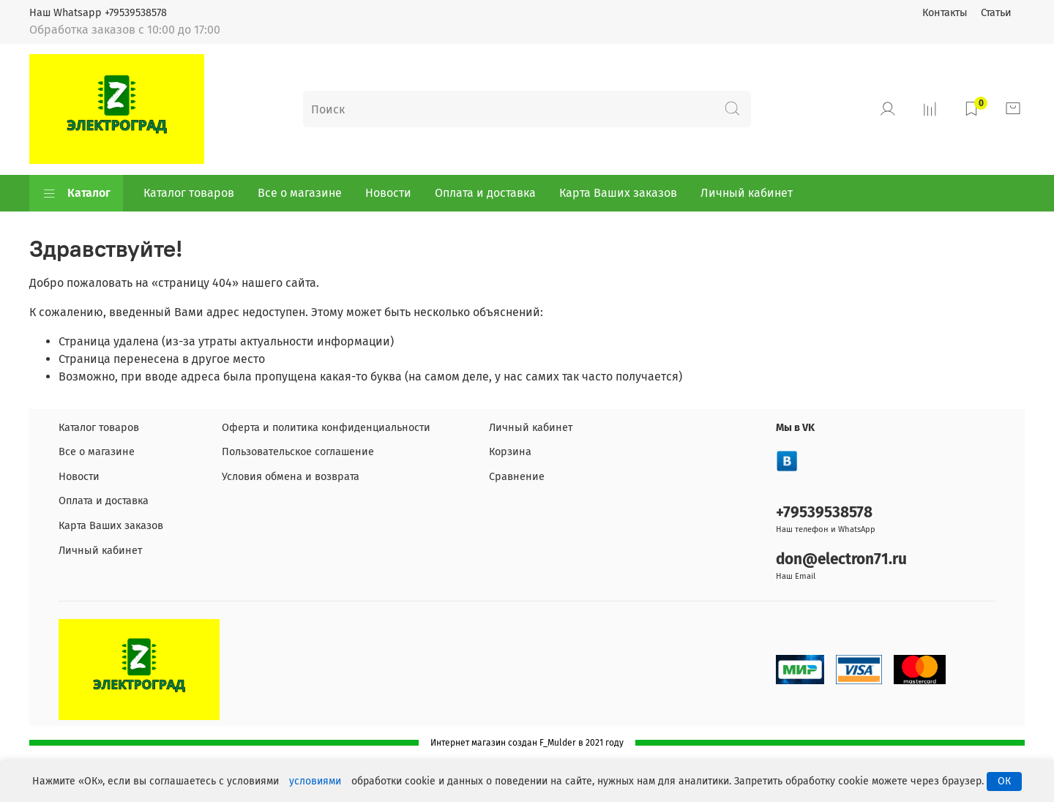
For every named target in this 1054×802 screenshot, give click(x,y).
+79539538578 (824, 512)
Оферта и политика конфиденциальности (326, 427)
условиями (315, 781)
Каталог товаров (188, 193)
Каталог (76, 193)
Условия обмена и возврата (290, 477)
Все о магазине (300, 193)
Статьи (996, 13)
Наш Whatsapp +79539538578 (98, 13)
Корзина (510, 452)
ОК (1004, 781)
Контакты (945, 13)
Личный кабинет (746, 193)
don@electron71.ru (841, 559)
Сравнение (517, 477)
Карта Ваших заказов (618, 193)
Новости (388, 193)
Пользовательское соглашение (298, 452)
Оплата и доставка (485, 193)
